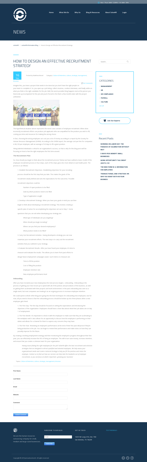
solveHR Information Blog (29, 45)
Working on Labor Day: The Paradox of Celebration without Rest (115, 147)
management (82, 75)
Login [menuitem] (124, 12)
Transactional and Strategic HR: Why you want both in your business (115, 176)
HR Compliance (107, 94)
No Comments (88, 83)
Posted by (29, 75)
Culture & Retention (59, 75)
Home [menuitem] (51, 12)
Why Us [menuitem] (77, 12)
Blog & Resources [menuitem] (93, 12)
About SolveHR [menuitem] (111, 12)
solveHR (16, 45)
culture (68, 75)
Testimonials (111, 430)
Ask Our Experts (112, 120)
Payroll (104, 98)
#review (16, 81)
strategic (74, 75)
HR (102, 90)
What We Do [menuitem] (64, 12)
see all (101, 106)
